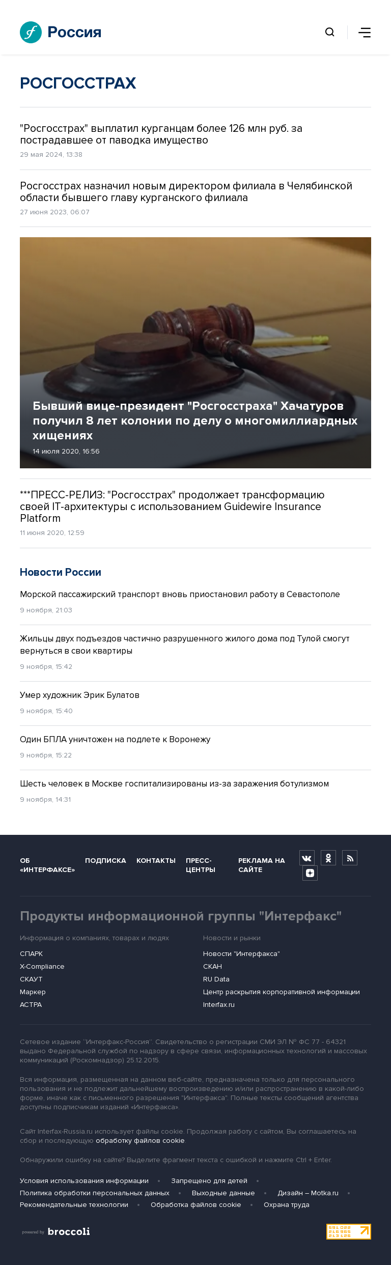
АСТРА (31, 1004)
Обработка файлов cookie (196, 1204)
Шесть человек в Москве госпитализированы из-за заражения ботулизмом (174, 783)
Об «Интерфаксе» (47, 865)
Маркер (33, 992)
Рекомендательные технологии (74, 1204)
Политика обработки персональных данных (95, 1193)
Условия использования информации (84, 1180)
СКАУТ (31, 979)
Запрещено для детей (209, 1180)
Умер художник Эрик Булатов (79, 695)
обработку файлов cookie (140, 1140)
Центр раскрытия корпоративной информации (281, 992)
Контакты (156, 860)
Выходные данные (223, 1193)
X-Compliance (42, 966)
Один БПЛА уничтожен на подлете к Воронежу (115, 739)
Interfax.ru (219, 1004)
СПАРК (31, 953)
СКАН (212, 966)
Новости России (60, 572)
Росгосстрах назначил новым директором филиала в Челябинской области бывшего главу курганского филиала (186, 192)
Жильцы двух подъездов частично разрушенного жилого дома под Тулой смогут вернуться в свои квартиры (185, 644)
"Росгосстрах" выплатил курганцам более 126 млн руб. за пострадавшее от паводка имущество (161, 134)
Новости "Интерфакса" (241, 953)
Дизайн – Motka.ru (308, 1193)
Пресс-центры (200, 865)
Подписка (105, 860)
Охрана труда (287, 1204)
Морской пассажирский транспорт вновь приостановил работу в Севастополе (180, 594)
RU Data (216, 979)
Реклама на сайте (261, 865)
